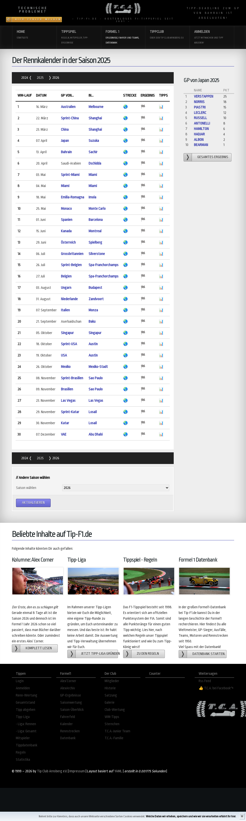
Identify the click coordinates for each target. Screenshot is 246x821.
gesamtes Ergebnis (212, 157)
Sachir (93, 152)
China (65, 129)
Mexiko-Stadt (98, 367)
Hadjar (199, 134)
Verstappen (203, 96)
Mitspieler (23, 738)
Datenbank (68, 738)
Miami (93, 175)
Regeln (21, 752)
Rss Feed (205, 681)
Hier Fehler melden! (38, 19)
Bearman (201, 145)
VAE (63, 434)
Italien (65, 310)
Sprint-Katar (70, 412)
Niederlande (69, 299)
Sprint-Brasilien (72, 378)
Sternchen (112, 724)
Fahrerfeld (67, 717)
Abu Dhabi (96, 434)
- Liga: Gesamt (26, 731)
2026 (55, 78)
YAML (118, 771)
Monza (93, 310)
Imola (92, 197)
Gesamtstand (25, 702)
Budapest (95, 288)
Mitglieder (112, 681)
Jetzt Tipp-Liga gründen (99, 654)
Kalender (66, 724)
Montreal (95, 231)
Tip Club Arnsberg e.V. (52, 771)
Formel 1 (123, 37)
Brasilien (67, 389)
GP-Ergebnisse (70, 695)
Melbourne (96, 107)
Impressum (77, 771)
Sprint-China (70, 118)
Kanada (66, 231)
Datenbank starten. (208, 654)
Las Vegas (68, 401)
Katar (65, 423)
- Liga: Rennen (26, 724)
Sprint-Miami (70, 175)
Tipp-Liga (23, 717)
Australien (68, 107)
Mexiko (66, 367)
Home (34, 35)
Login (20, 681)
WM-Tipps (112, 717)
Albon (199, 140)
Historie (110, 688)
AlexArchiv (67, 688)
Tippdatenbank (26, 745)
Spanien (66, 220)
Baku (92, 321)
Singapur (67, 333)
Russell (200, 118)
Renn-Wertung (26, 695)
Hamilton (201, 129)
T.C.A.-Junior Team (117, 731)
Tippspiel (78, 37)
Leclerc (200, 113)
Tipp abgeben (25, 710)
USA (64, 355)
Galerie (109, 702)
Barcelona (96, 220)
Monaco (66, 209)
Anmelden (211, 37)
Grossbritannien (72, 254)
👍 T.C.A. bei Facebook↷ (216, 688)
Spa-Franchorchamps (103, 265)
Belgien (66, 276)
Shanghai (95, 118)
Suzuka (94, 141)
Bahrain (66, 152)
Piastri (200, 107)
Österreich (68, 242)
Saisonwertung (71, 702)
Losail (93, 412)
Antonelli (202, 123)
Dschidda (95, 163)
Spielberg (95, 242)
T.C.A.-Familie (114, 738)
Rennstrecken (70, 731)
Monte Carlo (97, 209)
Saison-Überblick (72, 710)
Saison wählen (26, 488)
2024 (25, 78)
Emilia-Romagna (72, 197)
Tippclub (167, 35)
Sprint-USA (69, 344)
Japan (65, 141)
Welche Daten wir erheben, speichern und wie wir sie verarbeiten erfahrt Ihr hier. (191, 816)
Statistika (23, 760)
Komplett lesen (39, 648)
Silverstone (97, 254)
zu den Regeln (148, 654)
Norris (199, 102)
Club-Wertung (115, 710)
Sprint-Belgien (71, 265)
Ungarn (66, 288)
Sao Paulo (96, 378)
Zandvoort (96, 299)
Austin (93, 344)
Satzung (111, 695)
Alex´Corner (68, 681)
